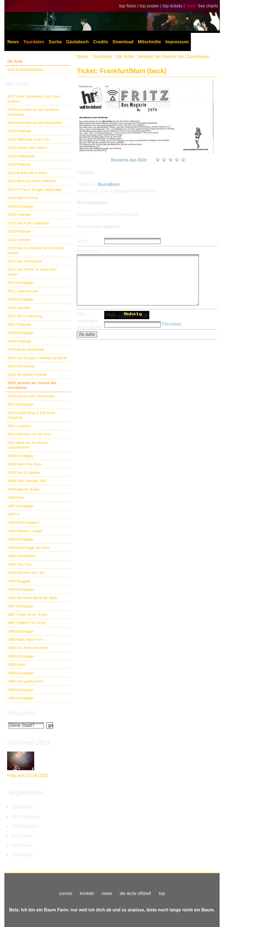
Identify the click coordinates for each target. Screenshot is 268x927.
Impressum (177, 41)
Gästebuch (77, 41)
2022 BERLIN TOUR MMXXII (31, 181)
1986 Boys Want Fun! (25, 639)
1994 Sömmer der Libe (26, 573)
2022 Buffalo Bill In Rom (27, 173)
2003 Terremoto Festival (27, 375)
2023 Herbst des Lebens (27, 148)
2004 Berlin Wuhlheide (25, 349)
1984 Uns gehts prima (25, 681)
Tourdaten (33, 41)
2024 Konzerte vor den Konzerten (34, 123)
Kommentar (88, 251)
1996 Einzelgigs (20, 539)
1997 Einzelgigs (20, 506)
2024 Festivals (19, 131)
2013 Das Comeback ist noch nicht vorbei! (35, 250)
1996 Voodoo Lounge (24, 531)
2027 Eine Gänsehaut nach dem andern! (33, 98)
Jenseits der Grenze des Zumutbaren (173, 56)
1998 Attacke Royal (23, 489)
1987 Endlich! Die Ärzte (26, 623)
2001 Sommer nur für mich (29, 434)
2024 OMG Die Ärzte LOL (28, 139)
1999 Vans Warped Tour (26, 481)
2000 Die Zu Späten (23, 472)
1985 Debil (16, 664)
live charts (208, 6)
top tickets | (174, 6)
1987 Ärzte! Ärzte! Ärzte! (27, 615)
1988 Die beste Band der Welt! (32, 598)
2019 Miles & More (22, 198)
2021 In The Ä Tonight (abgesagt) (34, 190)
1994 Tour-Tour (19, 564)
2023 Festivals (19, 164)
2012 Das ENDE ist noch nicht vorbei (32, 271)
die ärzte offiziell (135, 893)
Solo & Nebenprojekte (25, 69)
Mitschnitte (149, 41)
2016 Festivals (19, 214)
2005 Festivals (19, 341)
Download (123, 41)
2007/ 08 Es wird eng (24, 316)
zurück (65, 893)
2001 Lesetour (19, 426)
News (13, 41)
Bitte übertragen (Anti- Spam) (89, 321)
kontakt (87, 893)
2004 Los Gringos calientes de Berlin (37, 358)
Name (83, 241)
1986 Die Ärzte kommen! (27, 648)
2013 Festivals (19, 231)
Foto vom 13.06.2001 (27, 775)
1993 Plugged (18, 581)
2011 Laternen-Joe (22, 291)
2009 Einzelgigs (20, 299)
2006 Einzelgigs (20, 333)
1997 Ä (13, 514)
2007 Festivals (19, 324)
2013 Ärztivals (18, 240)
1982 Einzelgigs (20, 698)
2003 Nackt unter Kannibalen (31, 396)
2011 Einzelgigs (20, 282)
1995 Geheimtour (21, 556)
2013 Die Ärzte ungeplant (28, 223)
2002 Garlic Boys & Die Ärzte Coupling (31, 415)
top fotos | (129, 6)
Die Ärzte (14, 61)
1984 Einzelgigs (20, 673)
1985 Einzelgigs (20, 656)
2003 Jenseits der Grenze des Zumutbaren (31, 385)
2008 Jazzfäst (18, 308)
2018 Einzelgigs (20, 206)
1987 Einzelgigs (20, 606)
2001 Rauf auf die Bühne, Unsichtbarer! (28, 445)
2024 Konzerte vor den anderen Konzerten (33, 111)
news (107, 893)
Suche (55, 41)
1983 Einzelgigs (20, 690)
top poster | (150, 6)
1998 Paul (15, 497)
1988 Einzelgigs (20, 589)
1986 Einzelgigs (20, 631)
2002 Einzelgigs (20, 404)
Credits (100, 41)
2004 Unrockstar (20, 366)
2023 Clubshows (20, 156)
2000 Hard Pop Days (24, 464)
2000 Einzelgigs (20, 456)
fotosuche (21, 713)
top (162, 893)
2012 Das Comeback (24, 261)
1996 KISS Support (23, 522)
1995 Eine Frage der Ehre (28, 548)
